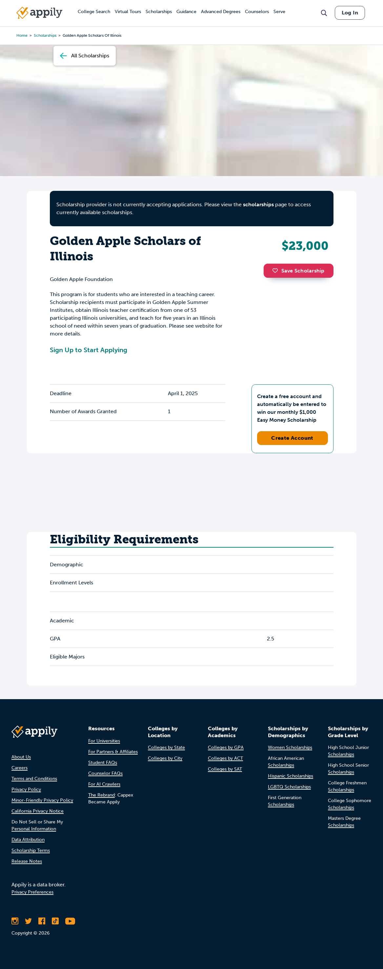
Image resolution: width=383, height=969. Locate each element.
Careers (19, 768)
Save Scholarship (298, 271)
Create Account (292, 438)
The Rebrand (101, 795)
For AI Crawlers (104, 784)
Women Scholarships (290, 747)
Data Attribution (28, 839)
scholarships (258, 204)
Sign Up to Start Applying (88, 350)
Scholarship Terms (30, 850)
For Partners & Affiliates (113, 752)
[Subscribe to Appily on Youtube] (70, 921)
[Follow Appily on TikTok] (55, 921)
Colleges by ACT (225, 758)
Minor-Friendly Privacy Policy (42, 800)
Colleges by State (166, 747)
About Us (21, 757)
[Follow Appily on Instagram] (14, 921)
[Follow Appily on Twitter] (28, 921)
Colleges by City (165, 758)
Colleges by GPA (226, 747)
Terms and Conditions (34, 778)
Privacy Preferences (32, 892)
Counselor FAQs (105, 773)
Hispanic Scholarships (290, 776)
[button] (276, 270)
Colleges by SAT (225, 769)
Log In (350, 13)
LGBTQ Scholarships (289, 787)
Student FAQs (102, 762)
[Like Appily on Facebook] (41, 921)
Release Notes (26, 861)
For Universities (104, 741)
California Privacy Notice (37, 811)
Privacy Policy (26, 789)
